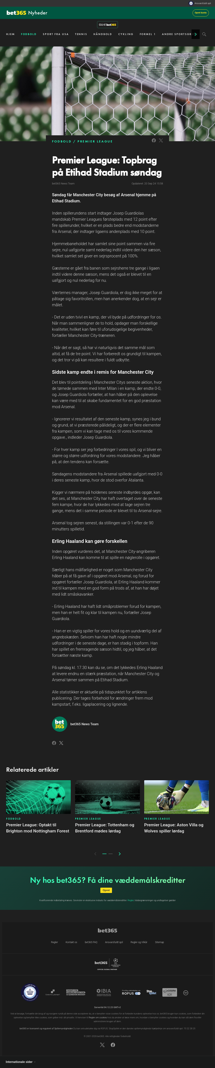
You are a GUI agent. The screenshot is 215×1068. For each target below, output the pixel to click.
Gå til (107, 24)
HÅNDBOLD (102, 34)
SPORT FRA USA (56, 34)
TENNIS (81, 34)
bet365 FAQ (91, 942)
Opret (106, 890)
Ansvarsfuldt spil (203, 3)
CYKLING (125, 34)
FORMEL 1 (148, 34)
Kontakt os (71, 942)
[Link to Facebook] (154, 143)
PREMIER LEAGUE (95, 141)
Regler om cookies (98, 1017)
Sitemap (159, 942)
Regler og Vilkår (139, 942)
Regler (131, 900)
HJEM (10, 34)
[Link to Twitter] (161, 143)
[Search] (204, 34)
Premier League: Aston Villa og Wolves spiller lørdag (174, 827)
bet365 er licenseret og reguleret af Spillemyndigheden (46, 1028)
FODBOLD (29, 34)
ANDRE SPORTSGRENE (180, 34)
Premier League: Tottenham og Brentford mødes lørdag (104, 827)
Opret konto (201, 12)
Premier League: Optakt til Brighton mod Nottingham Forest (37, 827)
